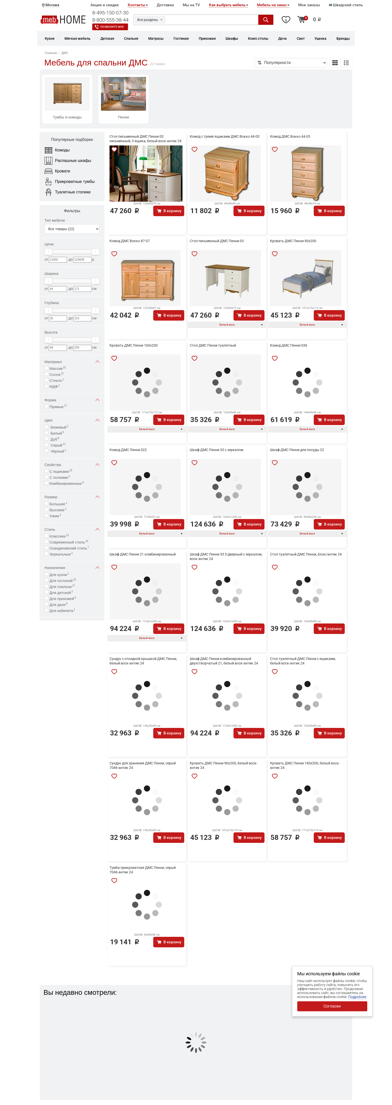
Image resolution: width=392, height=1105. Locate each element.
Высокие (58, 510)
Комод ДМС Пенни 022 (128, 450)
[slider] (48, 251)
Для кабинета (62, 610)
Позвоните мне (112, 26)
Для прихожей (63, 598)
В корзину (172, 211)
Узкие (55, 516)
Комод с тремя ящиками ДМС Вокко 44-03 (225, 136)
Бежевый (59, 427)
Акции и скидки (104, 5)
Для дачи (59, 604)
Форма (72, 400)
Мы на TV (191, 5)
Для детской (61, 592)
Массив (58, 368)
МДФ (55, 386)
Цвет (72, 420)
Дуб (54, 439)
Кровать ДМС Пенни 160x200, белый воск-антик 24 (305, 765)
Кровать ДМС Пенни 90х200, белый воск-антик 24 (224, 765)
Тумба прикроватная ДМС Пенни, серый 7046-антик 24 (143, 870)
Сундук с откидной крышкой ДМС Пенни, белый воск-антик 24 (143, 661)
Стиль (72, 529)
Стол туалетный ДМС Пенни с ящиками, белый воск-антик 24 (303, 661)
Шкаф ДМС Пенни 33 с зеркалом (216, 450)
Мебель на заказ (272, 5)
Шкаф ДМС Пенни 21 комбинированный (143, 554)
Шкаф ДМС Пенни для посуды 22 (297, 450)
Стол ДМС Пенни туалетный (213, 345)
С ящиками (61, 471)
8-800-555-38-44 (110, 20)
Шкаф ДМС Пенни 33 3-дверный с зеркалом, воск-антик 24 (226, 556)
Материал (72, 362)
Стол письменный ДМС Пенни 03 (217, 241)
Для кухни (59, 574)
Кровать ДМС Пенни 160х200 (134, 345)
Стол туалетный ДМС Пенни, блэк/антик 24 (306, 554)
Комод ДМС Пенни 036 (288, 345)
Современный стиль (69, 542)
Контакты (136, 5)
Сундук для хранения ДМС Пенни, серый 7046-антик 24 (143, 765)
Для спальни (62, 586)
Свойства (72, 465)
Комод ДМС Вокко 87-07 (130, 241)
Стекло (57, 380)
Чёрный (58, 451)
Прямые (58, 406)
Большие (58, 504)
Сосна (57, 374)
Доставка (165, 5)
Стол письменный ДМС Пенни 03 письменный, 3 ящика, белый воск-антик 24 (146, 138)
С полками (60, 477)
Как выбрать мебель (227, 5)
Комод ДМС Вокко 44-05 (290, 136)
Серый (58, 445)
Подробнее (357, 997)
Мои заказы (309, 5)
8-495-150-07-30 (110, 13)
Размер (72, 497)
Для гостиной (63, 580)
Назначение (72, 567)
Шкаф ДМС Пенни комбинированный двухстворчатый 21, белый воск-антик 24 (224, 661)
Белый (57, 433)
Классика (59, 536)
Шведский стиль (346, 5)
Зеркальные (61, 554)
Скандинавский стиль (69, 548)
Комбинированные (67, 483)
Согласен (332, 1006)
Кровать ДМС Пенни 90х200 (293, 241)
